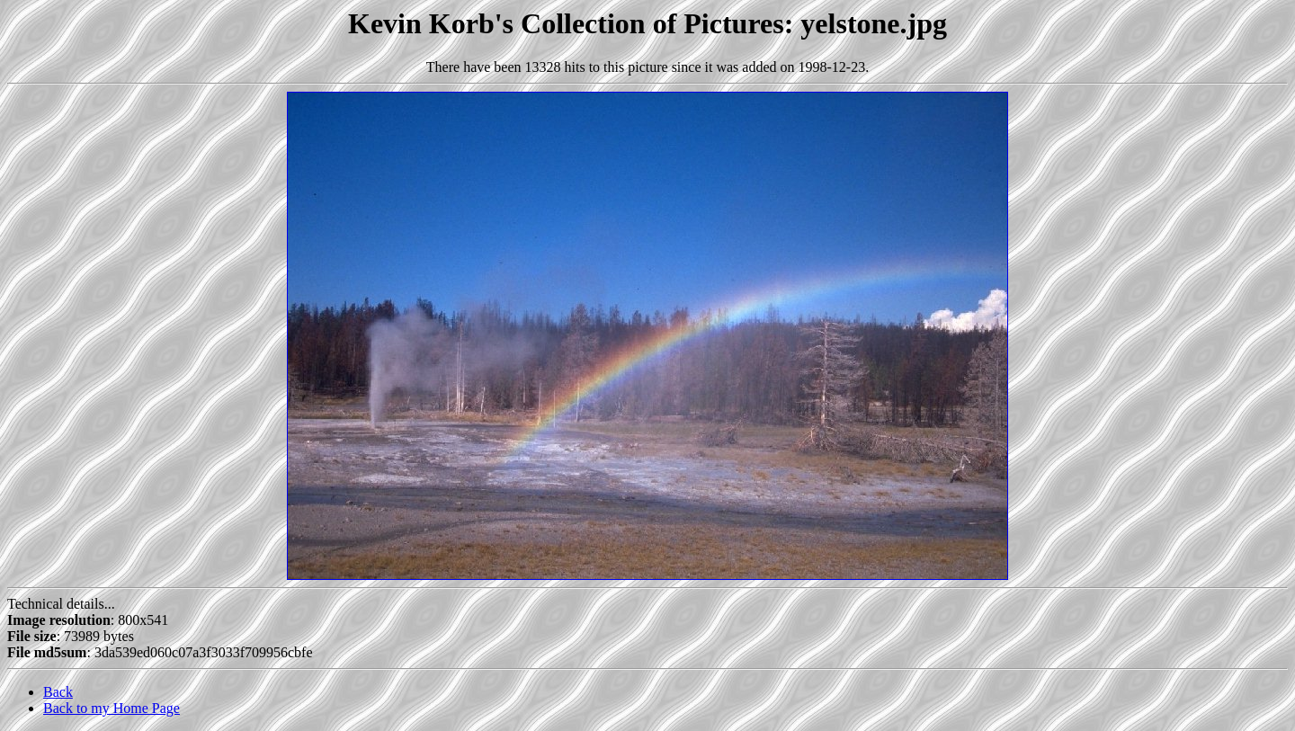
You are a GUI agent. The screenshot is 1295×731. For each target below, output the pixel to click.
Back (58, 692)
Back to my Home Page (111, 708)
